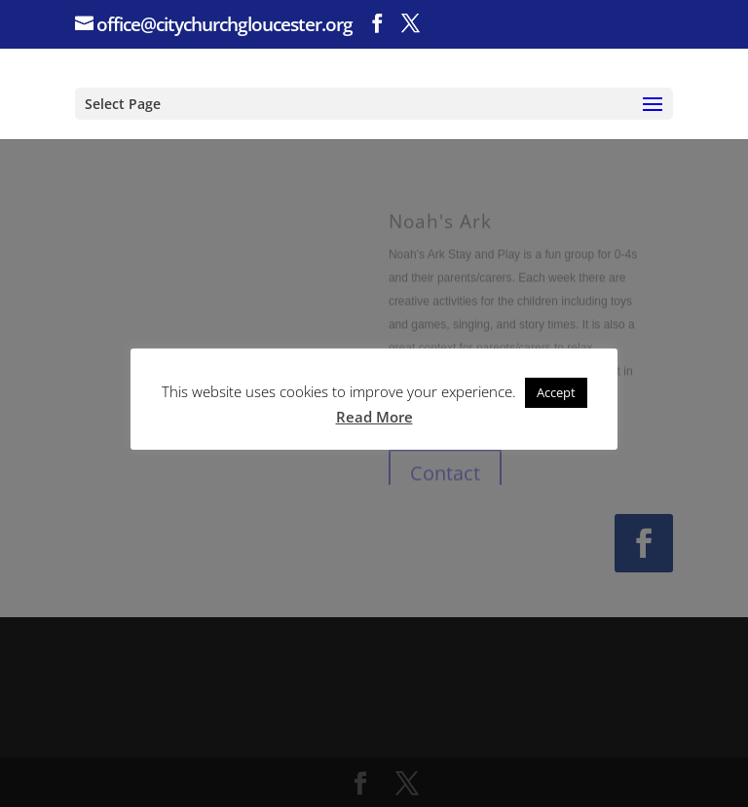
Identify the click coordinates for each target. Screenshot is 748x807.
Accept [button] (556, 392)
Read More (374, 416)
